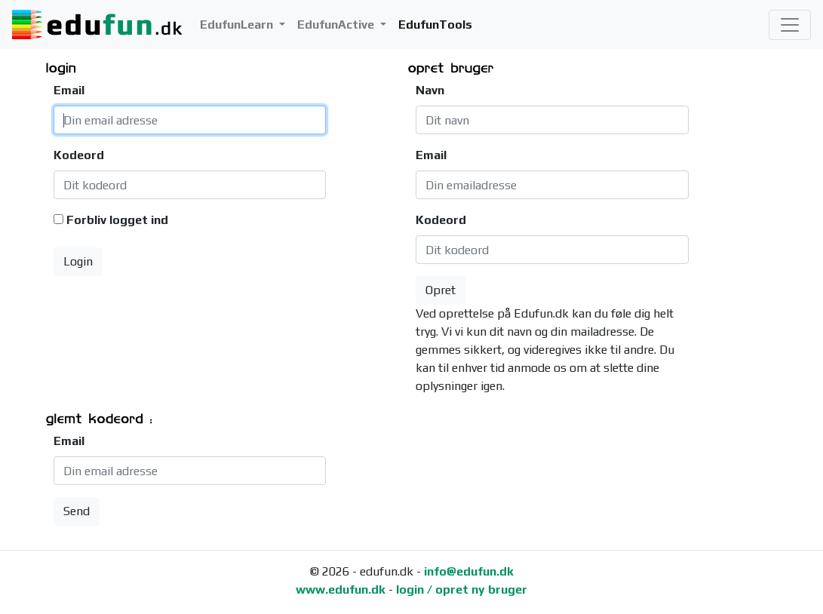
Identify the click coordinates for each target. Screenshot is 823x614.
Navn (430, 90)
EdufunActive (337, 24)
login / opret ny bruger (461, 589)
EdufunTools (435, 24)
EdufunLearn (238, 24)
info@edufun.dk (469, 571)
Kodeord (77, 155)
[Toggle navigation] (790, 25)
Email (69, 90)
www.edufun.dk (340, 589)
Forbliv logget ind (117, 220)
